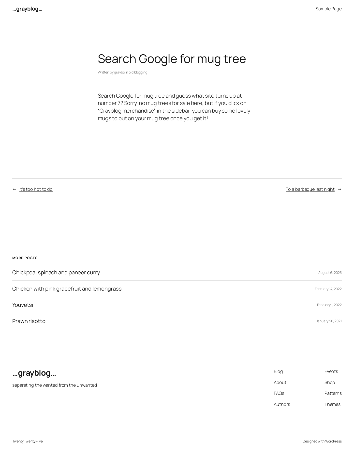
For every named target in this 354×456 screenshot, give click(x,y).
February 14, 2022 (328, 288)
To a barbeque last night (310, 189)
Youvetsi (22, 305)
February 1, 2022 (329, 304)
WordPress (333, 441)
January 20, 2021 (329, 321)
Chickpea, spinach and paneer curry (56, 272)
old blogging (138, 72)
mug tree (154, 95)
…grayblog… (27, 8)
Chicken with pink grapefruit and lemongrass (67, 289)
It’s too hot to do (36, 189)
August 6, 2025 (330, 272)
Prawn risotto (28, 321)
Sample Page (329, 9)
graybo (119, 72)
